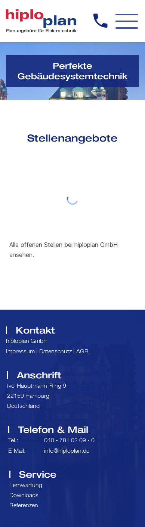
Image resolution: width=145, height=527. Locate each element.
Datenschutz (55, 351)
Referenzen (23, 505)
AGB (82, 351)
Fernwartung (25, 484)
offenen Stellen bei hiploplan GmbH (69, 244)
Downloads (23, 495)
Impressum (20, 351)
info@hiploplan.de (66, 450)
